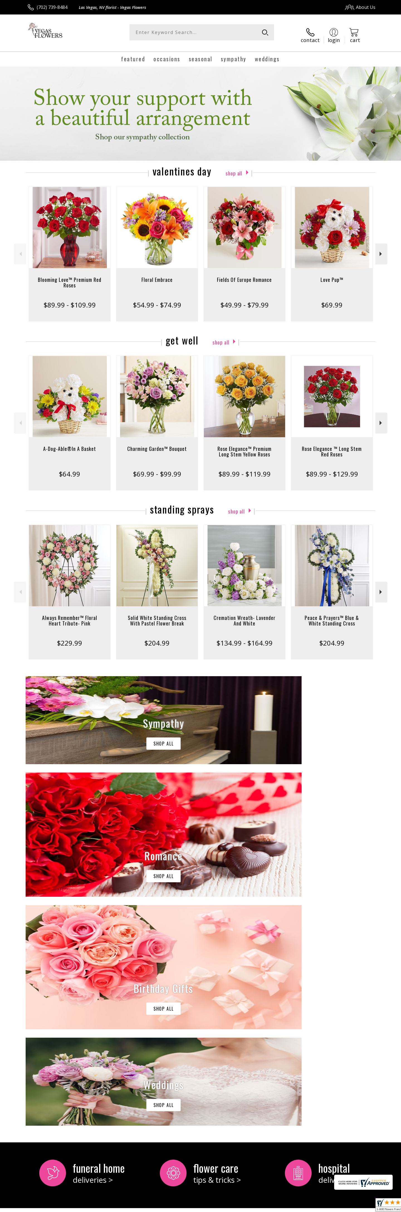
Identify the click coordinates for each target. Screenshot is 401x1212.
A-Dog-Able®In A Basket (69, 443)
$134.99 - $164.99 (244, 637)
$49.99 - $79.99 (244, 299)
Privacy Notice (287, 1206)
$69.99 (332, 299)
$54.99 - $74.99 (157, 299)
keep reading (60, 997)
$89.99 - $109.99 (69, 299)
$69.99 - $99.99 (157, 468)
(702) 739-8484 (52, 7)
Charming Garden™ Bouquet (157, 443)
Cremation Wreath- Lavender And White (244, 615)
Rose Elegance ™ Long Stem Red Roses (332, 446)
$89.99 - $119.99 (244, 468)
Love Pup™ (332, 274)
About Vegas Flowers (52, 985)
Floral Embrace (157, 274)
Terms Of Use (254, 1206)
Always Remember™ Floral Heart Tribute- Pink (69, 615)
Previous (20, 248)
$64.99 (69, 468)
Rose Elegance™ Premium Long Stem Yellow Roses (244, 446)
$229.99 (69, 637)
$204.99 (157, 637)
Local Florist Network (326, 1206)
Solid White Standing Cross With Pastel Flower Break (157, 615)
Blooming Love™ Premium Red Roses (69, 277)
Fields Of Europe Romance (244, 274)
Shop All (234, 167)
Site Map (360, 1206)
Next (381, 248)
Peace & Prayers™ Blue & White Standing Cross (332, 615)
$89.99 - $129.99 (332, 468)
